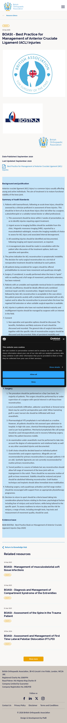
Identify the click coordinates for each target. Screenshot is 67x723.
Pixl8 (44, 718)
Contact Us (6, 705)
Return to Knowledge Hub (16, 547)
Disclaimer (33, 705)
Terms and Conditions (49, 705)
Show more (33, 659)
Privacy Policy (19, 705)
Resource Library (11, 15)
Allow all (33, 374)
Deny (33, 382)
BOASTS (6, 26)
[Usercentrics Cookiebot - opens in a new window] (50, 339)
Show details (54, 367)
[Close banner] (63, 339)
